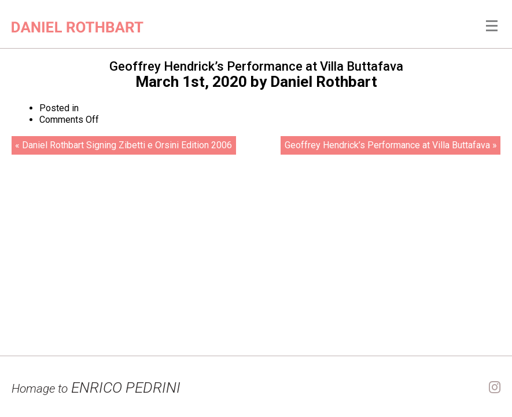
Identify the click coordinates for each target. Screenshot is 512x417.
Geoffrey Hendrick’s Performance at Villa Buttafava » (391, 145)
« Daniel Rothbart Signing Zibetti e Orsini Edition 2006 (123, 145)
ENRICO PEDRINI (96, 387)
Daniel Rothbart (323, 81)
